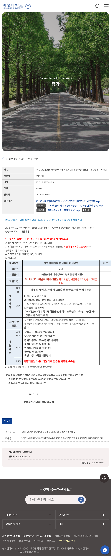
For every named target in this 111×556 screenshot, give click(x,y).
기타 (61, 524)
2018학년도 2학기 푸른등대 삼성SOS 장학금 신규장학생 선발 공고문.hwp (68, 201)
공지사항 (25, 158)
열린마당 (12, 158)
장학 (35, 158)
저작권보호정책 (62, 536)
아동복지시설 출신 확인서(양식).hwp (64, 210)
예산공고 (38, 540)
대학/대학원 (11, 515)
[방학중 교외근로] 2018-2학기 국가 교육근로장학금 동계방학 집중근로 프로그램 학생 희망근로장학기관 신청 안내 (63, 438)
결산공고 (51, 540)
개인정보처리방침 (11, 536)
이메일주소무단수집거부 (86, 536)
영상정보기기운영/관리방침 (37, 536)
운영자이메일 (9, 540)
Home (3, 158)
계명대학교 (12, 6)
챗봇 (104, 549)
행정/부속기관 (13, 524)
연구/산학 (63, 515)
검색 (97, 6)
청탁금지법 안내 (67, 540)
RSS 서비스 (25, 540)
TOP (104, 479)
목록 (8, 421)
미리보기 (41, 205)
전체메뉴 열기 (106, 6)
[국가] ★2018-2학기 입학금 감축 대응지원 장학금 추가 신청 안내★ (48, 432)
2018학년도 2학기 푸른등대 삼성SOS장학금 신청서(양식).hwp (75, 205)
